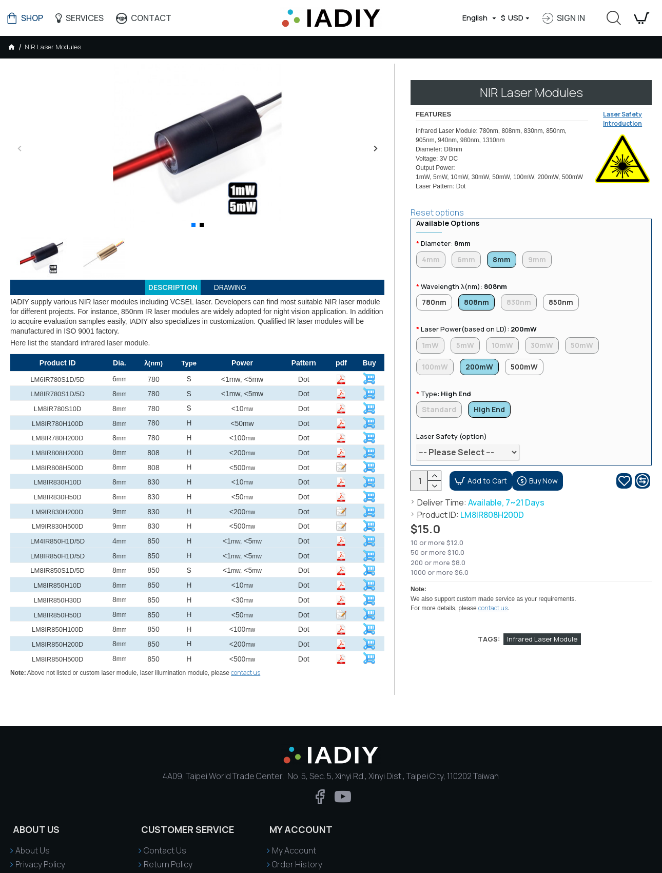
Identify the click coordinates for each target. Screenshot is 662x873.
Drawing (235, 289)
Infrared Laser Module (542, 586)
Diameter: (446, 231)
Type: (446, 389)
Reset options (437, 199)
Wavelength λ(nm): (464, 276)
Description (170, 289)
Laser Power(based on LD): (479, 322)
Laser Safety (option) (451, 433)
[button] (19, 148)
